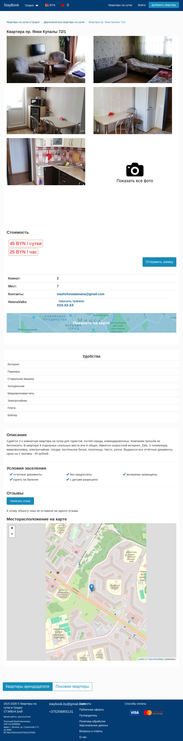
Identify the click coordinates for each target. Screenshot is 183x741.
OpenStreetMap (156, 659)
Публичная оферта (91, 709)
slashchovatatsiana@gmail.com (80, 294)
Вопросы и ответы (90, 731)
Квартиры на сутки (120, 5)
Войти (142, 5)
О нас (83, 737)
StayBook (11, 5)
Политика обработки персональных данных (93, 723)
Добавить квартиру (164, 4)
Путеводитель (88, 715)
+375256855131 (61, 712)
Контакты (85, 703)
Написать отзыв (20, 501)
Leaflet (141, 659)
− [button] (12, 534)
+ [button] (12, 528)
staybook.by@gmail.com (67, 704)
